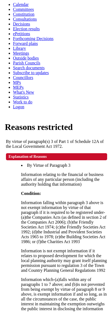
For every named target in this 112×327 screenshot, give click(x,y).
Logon (18, 106)
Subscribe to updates (31, 72)
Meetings (21, 53)
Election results (26, 29)
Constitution (23, 14)
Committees (23, 9)
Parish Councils (26, 63)
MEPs (18, 87)
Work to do (22, 102)
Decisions (21, 24)
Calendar (21, 4)
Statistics (21, 97)
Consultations (25, 19)
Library (19, 48)
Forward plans (25, 43)
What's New (23, 92)
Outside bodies (26, 58)
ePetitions (21, 33)
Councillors (23, 77)
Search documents (29, 68)
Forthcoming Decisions (33, 38)
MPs (17, 82)
